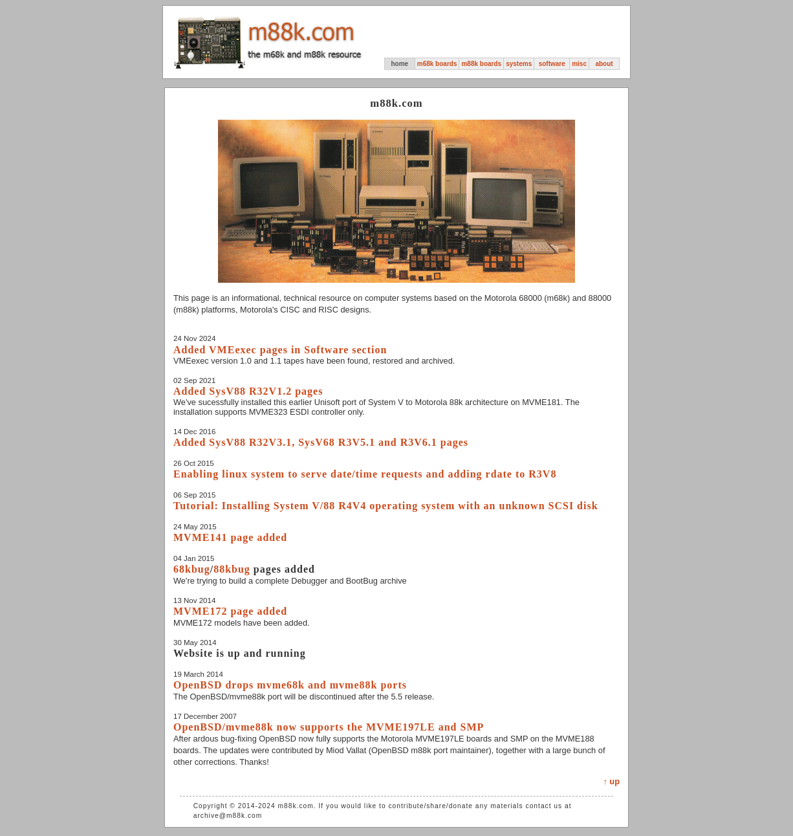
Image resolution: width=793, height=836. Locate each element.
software (552, 63)
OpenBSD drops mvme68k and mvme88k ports (290, 684)
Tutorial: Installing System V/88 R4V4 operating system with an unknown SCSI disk (385, 505)
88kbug (231, 569)
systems (519, 63)
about (604, 63)
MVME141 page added (230, 537)
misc (579, 63)
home (399, 63)
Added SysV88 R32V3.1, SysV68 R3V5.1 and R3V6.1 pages (320, 442)
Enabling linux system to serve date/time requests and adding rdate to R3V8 (364, 473)
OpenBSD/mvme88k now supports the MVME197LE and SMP (328, 726)
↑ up (611, 781)
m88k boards (481, 63)
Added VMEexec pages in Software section (280, 349)
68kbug (191, 569)
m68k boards (437, 63)
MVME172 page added (230, 611)
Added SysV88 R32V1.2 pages (248, 391)
